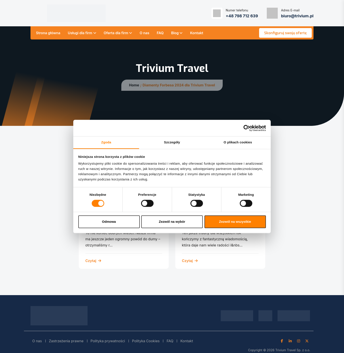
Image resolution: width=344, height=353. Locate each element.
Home (134, 85)
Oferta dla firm (116, 33)
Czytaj (93, 261)
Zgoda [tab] (106, 142)
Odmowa (109, 221)
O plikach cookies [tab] (238, 142)
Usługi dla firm (80, 33)
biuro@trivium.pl (297, 16)
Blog (175, 33)
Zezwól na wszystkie (235, 221)
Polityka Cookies (146, 341)
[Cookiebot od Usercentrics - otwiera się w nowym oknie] (247, 128)
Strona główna (48, 33)
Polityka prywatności (108, 341)
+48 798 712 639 (242, 16)
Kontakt (196, 33)
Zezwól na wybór (172, 221)
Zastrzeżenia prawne (66, 341)
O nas (144, 33)
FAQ (160, 33)
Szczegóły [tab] (172, 142)
